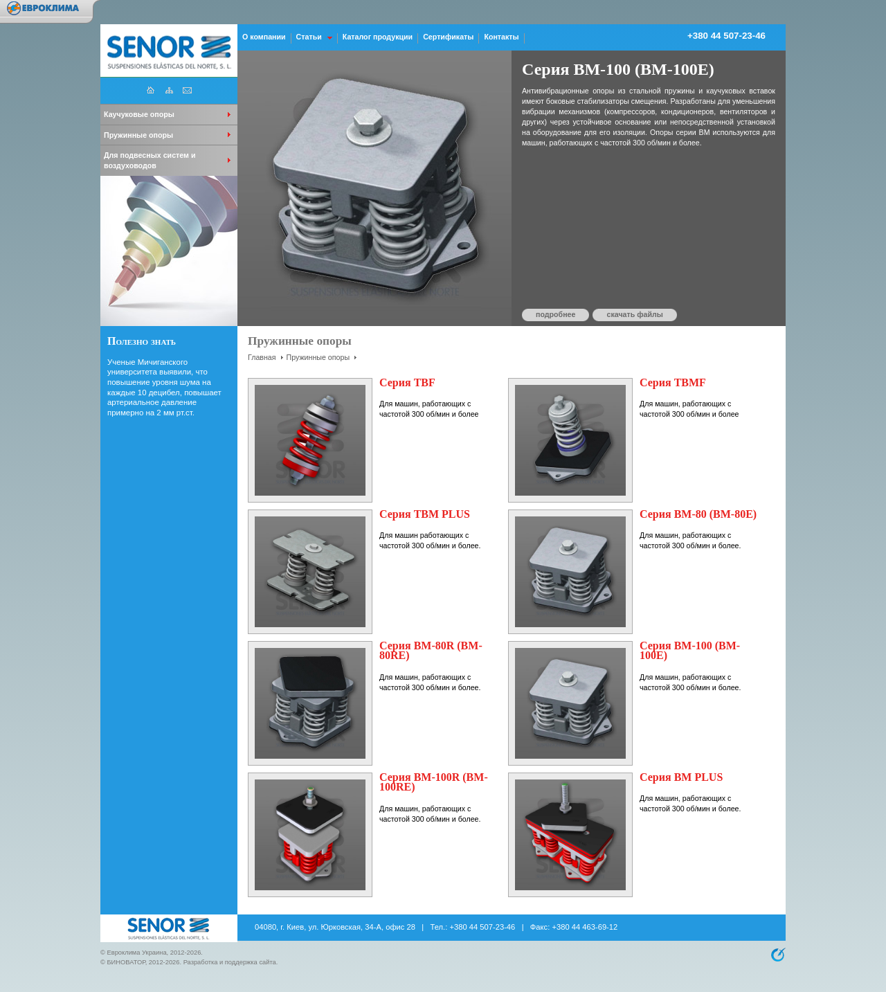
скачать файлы (634, 314)
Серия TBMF (673, 382)
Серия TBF (407, 382)
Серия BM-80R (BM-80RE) (430, 651)
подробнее (555, 314)
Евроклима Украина (136, 952)
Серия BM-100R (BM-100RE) (433, 782)
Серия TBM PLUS (424, 514)
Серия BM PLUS (681, 777)
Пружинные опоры (318, 357)
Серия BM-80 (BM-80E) (698, 514)
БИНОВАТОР (126, 962)
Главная (262, 357)
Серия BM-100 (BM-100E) (690, 651)
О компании (264, 37)
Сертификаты (448, 37)
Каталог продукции (378, 37)
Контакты (501, 37)
